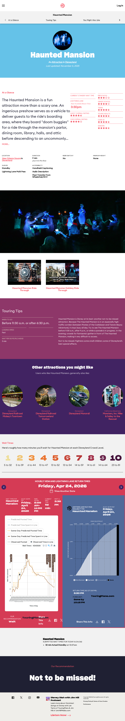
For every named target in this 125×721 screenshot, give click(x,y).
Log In (120, 5)
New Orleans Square (11, 158)
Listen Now (61, 715)
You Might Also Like (91, 20)
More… (5, 144)
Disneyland (70, 62)
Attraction (57, 62)
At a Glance (13, 20)
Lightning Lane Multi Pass (14, 171)
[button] (119, 20)
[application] (31, 576)
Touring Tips (51, 20)
